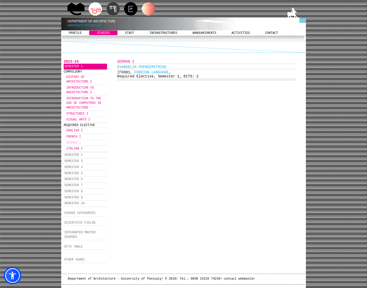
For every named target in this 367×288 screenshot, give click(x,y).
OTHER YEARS (74, 260)
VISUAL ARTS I (78, 119)
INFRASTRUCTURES (163, 33)
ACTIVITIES (241, 33)
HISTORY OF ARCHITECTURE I (79, 79)
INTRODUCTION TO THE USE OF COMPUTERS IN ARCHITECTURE (83, 103)
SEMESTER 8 (73, 191)
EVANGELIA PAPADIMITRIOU (141, 67)
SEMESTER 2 (73, 155)
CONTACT (271, 33)
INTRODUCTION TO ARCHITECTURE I (80, 90)
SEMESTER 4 (73, 167)
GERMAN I (73, 143)
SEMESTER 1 (73, 66)
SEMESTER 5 (73, 173)
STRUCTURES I (77, 114)
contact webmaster (239, 279)
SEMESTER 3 (73, 161)
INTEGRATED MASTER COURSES (79, 235)
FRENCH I (73, 137)
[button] (12, 275)
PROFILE (75, 33)
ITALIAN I (74, 148)
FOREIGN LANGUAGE (151, 72)
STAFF (129, 33)
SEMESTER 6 (73, 179)
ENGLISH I (74, 130)
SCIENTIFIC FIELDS (79, 223)
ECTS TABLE (73, 247)
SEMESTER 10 (74, 203)
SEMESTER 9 (73, 197)
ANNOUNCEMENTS (204, 33)
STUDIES (103, 33)
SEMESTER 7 (73, 185)
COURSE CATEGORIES (79, 213)
